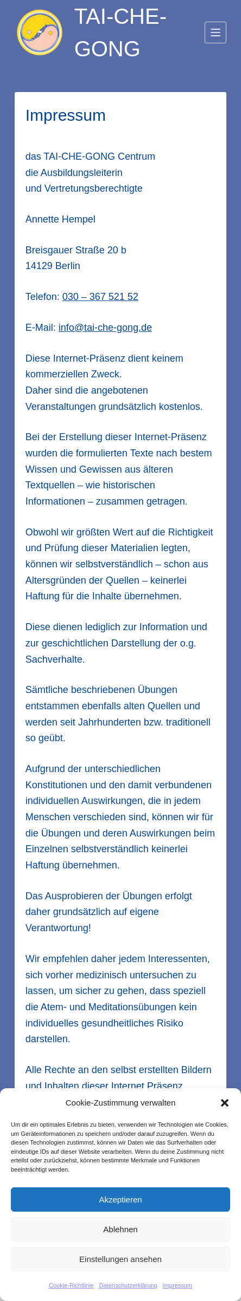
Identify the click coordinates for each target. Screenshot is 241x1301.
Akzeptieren (120, 1199)
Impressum (177, 1285)
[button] (224, 1102)
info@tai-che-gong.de (105, 327)
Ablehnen (120, 1229)
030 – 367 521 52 (100, 296)
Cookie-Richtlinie (71, 1285)
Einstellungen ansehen (120, 1259)
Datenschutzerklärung (128, 1285)
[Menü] (215, 32)
